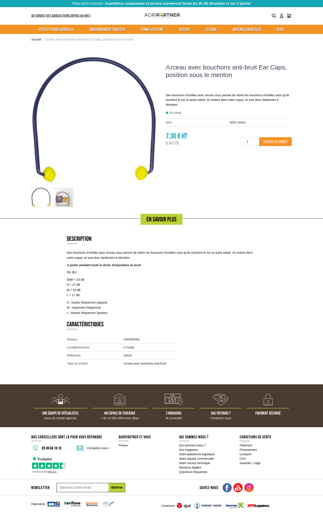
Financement (248, 450)
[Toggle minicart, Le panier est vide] (289, 15)
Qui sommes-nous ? (192, 445)
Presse (123, 445)
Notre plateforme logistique (197, 454)
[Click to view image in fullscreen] (94, 120)
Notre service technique (194, 463)
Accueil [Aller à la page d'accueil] (36, 39)
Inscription (116, 487)
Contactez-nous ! (98, 448)
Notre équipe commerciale (196, 459)
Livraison (246, 454)
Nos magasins (188, 450)
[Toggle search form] (274, 15)
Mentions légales (190, 467)
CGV (243, 459)
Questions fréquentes (193, 472)
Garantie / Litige (250, 463)
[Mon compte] (281, 15)
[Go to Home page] (162, 16)
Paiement (246, 445)
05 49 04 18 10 (51, 448)
